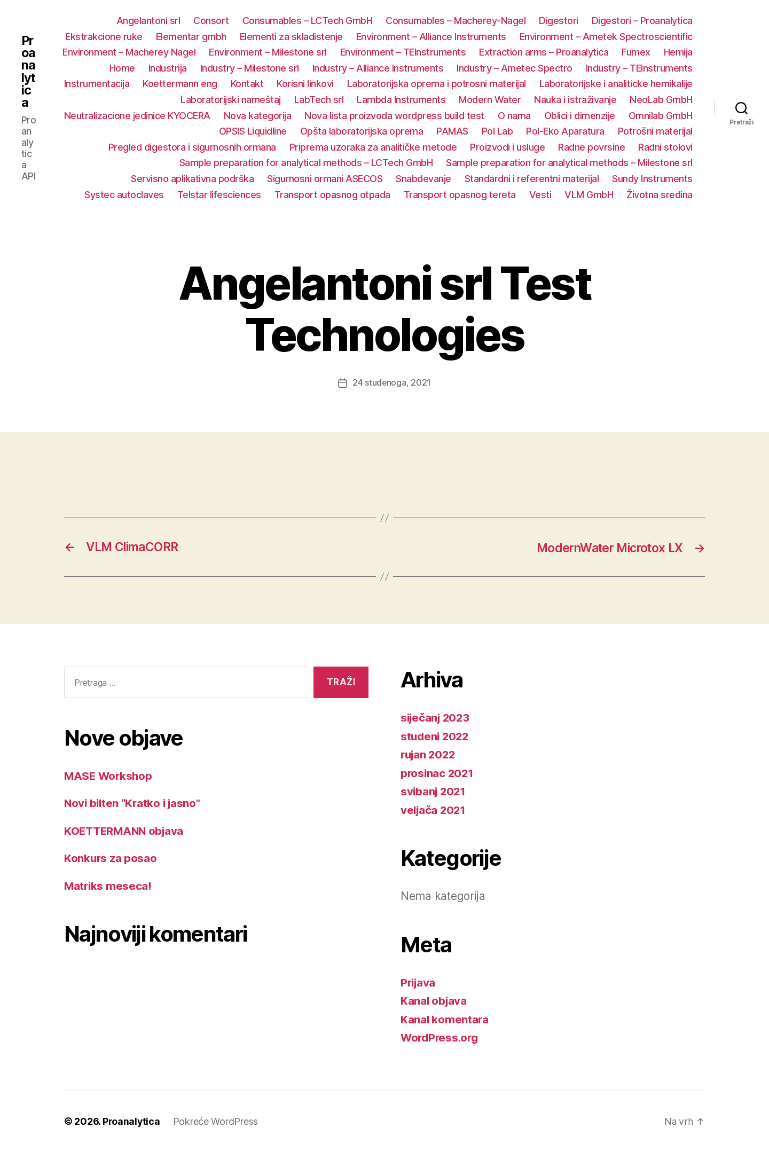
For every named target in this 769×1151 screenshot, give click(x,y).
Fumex (636, 52)
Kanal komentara (445, 1018)
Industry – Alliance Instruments (378, 68)
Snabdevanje (423, 178)
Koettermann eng (180, 83)
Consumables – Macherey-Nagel (455, 20)
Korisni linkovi (305, 83)
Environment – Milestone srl (268, 52)
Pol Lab (497, 131)
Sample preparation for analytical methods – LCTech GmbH (306, 162)
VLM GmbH (588, 194)
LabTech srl (319, 99)
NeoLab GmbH (661, 99)
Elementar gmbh (191, 36)
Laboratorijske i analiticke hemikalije (616, 83)
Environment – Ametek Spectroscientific (606, 36)
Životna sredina (659, 194)
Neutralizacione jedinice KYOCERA (137, 115)
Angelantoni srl (148, 20)
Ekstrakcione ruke (104, 36)
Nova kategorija (258, 115)
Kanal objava (434, 1000)
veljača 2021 (434, 809)
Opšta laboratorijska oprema (361, 131)
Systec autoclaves (124, 194)
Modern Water (490, 99)
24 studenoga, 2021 (391, 382)
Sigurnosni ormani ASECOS (324, 178)
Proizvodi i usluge (507, 147)
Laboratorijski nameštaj (231, 99)
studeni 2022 (436, 735)
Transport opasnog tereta (460, 194)
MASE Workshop (109, 775)
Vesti (540, 194)
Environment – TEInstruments (403, 52)
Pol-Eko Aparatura (565, 131)
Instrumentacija (97, 83)
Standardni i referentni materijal (532, 178)
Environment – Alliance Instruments (431, 36)
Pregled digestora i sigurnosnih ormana (192, 147)
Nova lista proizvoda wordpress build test (394, 115)
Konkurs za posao (111, 858)
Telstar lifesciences (219, 194)
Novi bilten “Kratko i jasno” (134, 803)
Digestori (558, 20)
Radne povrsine (591, 147)
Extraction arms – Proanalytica (543, 52)
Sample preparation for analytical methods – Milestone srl (569, 162)
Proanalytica (28, 71)
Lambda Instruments (401, 99)
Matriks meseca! (108, 885)
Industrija (167, 68)
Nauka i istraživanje (575, 99)
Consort (211, 20)
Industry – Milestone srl (249, 68)
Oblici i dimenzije (579, 115)
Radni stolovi (665, 147)
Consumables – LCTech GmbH (307, 20)
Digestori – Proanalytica (642, 20)
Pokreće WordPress (216, 1120)
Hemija (678, 52)
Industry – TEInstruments (639, 68)
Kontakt (247, 83)
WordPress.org (441, 1037)
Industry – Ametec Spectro (514, 68)
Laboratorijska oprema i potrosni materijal (436, 83)
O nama (514, 115)
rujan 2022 (429, 754)
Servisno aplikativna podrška (192, 178)
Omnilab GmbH (661, 115)
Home (122, 68)
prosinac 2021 (438, 772)
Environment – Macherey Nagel (128, 52)
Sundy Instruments (652, 178)
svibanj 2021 (434, 790)
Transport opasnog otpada (332, 194)
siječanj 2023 (437, 717)
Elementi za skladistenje (291, 36)
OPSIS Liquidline (253, 131)
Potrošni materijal (655, 131)
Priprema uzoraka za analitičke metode (373, 147)
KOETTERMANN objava (126, 830)
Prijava (419, 982)
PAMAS (452, 131)
